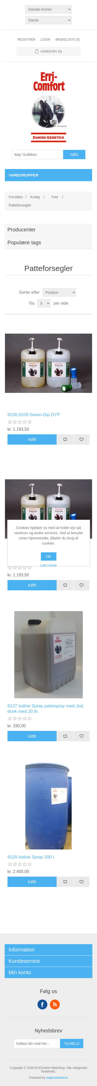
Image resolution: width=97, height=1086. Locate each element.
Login (45, 39)
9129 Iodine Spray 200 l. (31, 857)
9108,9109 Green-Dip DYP (34, 414)
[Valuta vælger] (48, 9)
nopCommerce (57, 1078)
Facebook (42, 1004)
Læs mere (48, 565)
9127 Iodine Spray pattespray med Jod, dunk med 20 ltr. (46, 708)
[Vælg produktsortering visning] (59, 292)
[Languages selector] (48, 20)
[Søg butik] (37, 154)
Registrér (26, 39)
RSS (55, 1004)
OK (48, 556)
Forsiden (16, 197)
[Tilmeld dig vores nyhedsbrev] (37, 1043)
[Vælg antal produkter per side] (44, 303)
